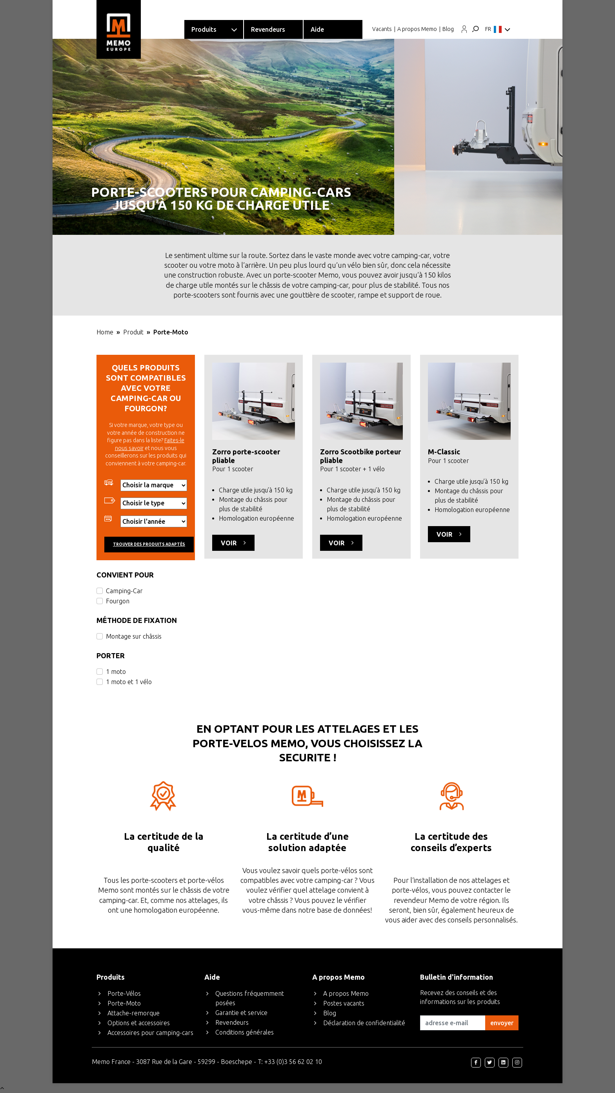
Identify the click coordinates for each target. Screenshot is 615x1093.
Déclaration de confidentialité (364, 1022)
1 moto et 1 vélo (129, 681)
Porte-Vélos (124, 993)
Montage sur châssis (134, 636)
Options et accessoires (138, 1022)
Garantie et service (241, 1012)
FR (497, 29)
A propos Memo (417, 29)
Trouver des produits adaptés (149, 544)
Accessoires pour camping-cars (150, 1032)
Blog (448, 29)
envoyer (501, 1022)
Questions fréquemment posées (249, 998)
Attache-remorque (133, 1013)
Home (104, 332)
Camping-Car (124, 590)
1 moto (116, 671)
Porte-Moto (124, 1003)
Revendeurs (232, 1022)
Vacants (382, 29)
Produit (133, 332)
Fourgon (117, 601)
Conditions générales (244, 1032)
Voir (233, 542)
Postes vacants (343, 1003)
